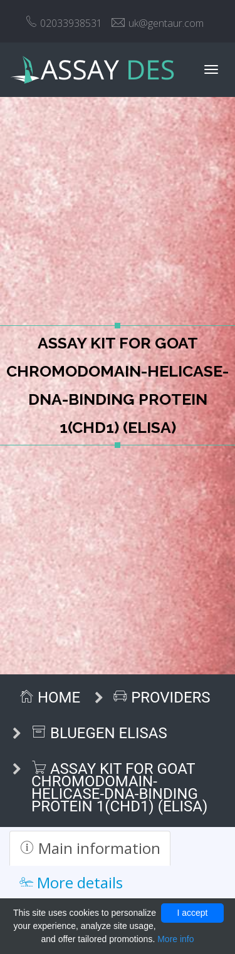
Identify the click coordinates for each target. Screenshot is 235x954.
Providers (161, 697)
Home (49, 697)
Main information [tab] (89, 848)
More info (175, 939)
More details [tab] (71, 882)
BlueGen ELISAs (99, 733)
